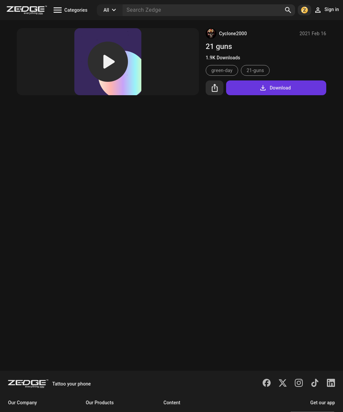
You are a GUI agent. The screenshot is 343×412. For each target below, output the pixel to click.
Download (275, 88)
